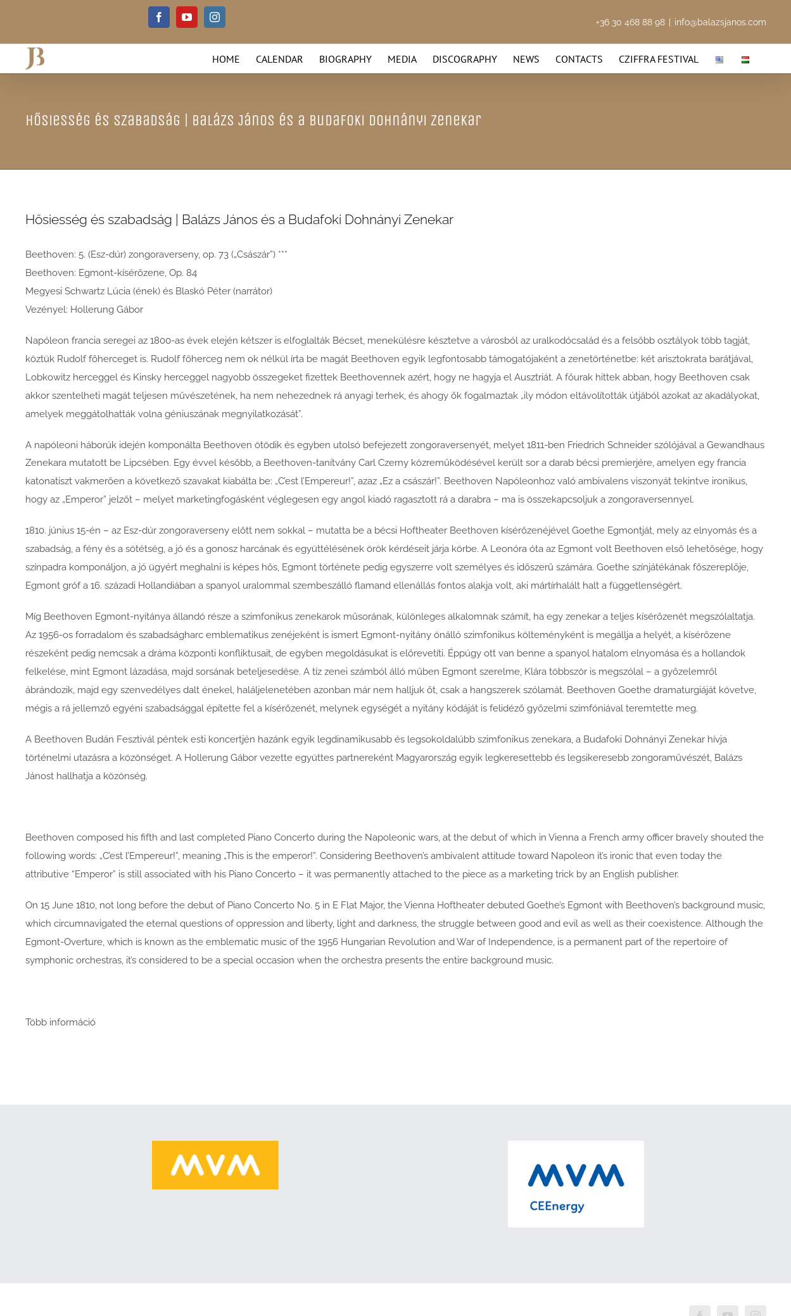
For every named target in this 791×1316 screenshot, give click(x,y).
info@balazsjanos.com (720, 22)
